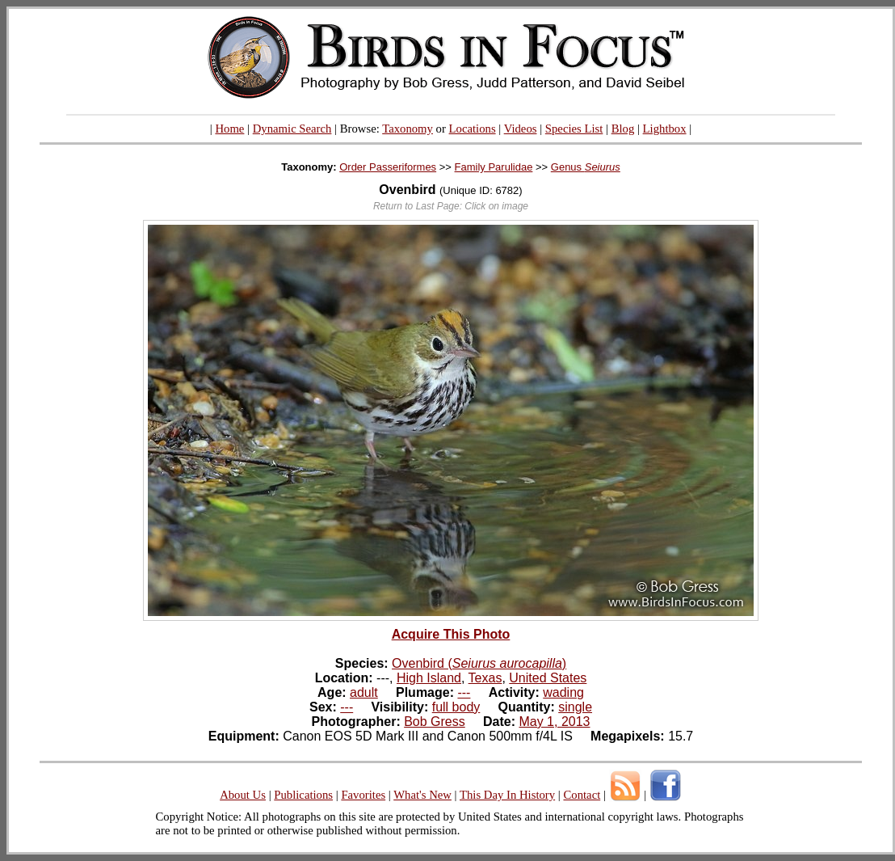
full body (456, 707)
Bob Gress (434, 721)
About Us (243, 794)
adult (364, 692)
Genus (585, 167)
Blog (623, 128)
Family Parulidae (494, 167)
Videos (520, 128)
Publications (303, 794)
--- (463, 692)
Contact (581, 794)
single (575, 707)
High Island (429, 678)
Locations (472, 128)
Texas (485, 678)
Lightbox (665, 128)
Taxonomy (407, 128)
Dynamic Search (292, 128)
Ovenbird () (479, 663)
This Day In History (507, 794)
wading (563, 692)
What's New (422, 794)
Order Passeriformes (387, 167)
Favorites (363, 794)
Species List (574, 128)
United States (547, 678)
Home (229, 128)
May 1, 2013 (554, 721)
